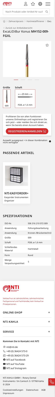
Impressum (8, 393)
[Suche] (47, 11)
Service (27, 332)
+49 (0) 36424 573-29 (16, 355)
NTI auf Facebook (14, 359)
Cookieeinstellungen (13, 390)
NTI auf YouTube (13, 364)
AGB (43, 390)
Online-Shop (27, 312)
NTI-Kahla (27, 322)
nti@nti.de (10, 347)
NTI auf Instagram (14, 368)
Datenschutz (32, 390)
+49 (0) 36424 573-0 (15, 351)
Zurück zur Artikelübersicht (17, 28)
